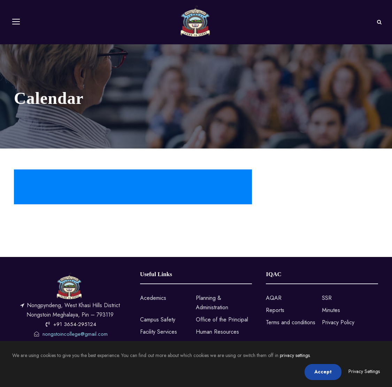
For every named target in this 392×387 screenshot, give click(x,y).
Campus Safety (157, 320)
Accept (323, 371)
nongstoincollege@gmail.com (75, 334)
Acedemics (153, 298)
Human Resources (217, 332)
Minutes (331, 310)
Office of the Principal (222, 320)
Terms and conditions (290, 322)
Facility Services (158, 332)
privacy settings (295, 355)
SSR (327, 298)
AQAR (274, 298)
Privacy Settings (364, 371)
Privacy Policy (338, 322)
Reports (275, 310)
